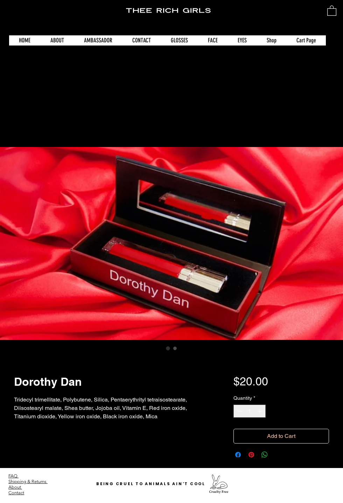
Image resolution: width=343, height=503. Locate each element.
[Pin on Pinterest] (251, 454)
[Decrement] (238, 411)
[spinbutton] (249, 411)
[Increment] (260, 411)
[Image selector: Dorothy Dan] (168, 348)
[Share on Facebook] (238, 454)
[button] (331, 10)
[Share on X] (278, 454)
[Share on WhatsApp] (264, 454)
